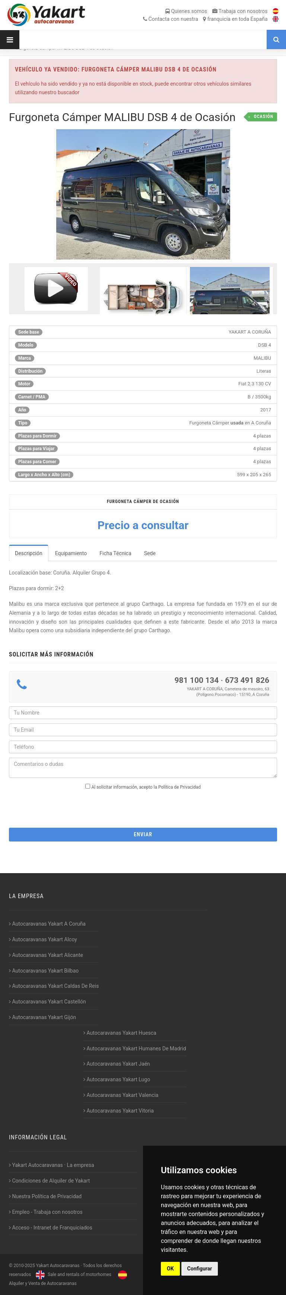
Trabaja (240, 11)
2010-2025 (24, 1265)
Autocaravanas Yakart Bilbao (44, 971)
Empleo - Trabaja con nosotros (46, 1212)
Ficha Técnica (115, 553)
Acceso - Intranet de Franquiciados (50, 1228)
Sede (150, 553)
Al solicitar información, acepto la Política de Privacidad (146, 787)
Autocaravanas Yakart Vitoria (118, 1111)
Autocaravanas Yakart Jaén (116, 1064)
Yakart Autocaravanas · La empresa (51, 1165)
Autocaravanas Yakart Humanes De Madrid (134, 1048)
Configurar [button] (199, 1269)
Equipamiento (71, 553)
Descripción (28, 553)
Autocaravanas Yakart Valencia (120, 1095)
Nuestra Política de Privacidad (45, 1196)
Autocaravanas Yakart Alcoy (43, 939)
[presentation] (143, 806)
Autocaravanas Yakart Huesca (119, 1033)
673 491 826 (247, 680)
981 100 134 (196, 680)
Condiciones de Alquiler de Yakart (49, 1181)
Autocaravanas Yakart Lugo (116, 1079)
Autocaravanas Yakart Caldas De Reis (54, 986)
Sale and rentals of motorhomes (72, 1274)
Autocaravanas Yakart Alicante (46, 955)
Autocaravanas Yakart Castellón (47, 1002)
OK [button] (170, 1269)
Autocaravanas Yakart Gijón (42, 1017)
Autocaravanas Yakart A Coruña (47, 924)
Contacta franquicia (205, 19)
